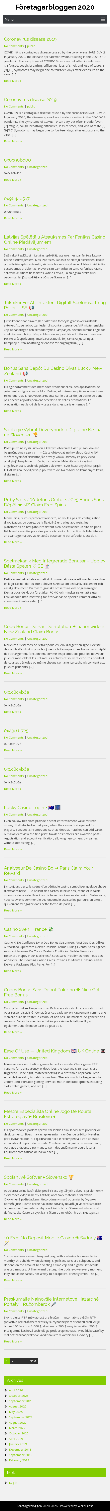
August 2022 (18, 1422)
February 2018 (19, 1460)
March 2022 (17, 1428)
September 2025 (21, 1401)
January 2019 (18, 1444)
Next (33, 1361)
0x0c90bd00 (17, 160)
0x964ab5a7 (17, 198)
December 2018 (20, 1449)
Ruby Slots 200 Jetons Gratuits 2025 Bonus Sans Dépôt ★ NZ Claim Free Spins (54, 502)
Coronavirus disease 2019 (30, 39)
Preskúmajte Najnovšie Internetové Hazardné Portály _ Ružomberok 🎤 (51, 1301)
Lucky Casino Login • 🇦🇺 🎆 (32, 807)
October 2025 (19, 1396)
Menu (9, 19)
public (31, 46)
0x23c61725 (16, 730)
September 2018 (21, 1455)
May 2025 (16, 1412)
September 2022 (21, 1417)
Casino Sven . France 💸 (29, 929)
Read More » (13, 81)
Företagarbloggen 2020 (55, 7)
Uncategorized (37, 167)
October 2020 (19, 1433)
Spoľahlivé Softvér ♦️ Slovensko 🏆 (39, 1177)
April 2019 (16, 1439)
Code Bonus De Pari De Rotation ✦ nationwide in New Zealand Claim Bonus (54, 629)
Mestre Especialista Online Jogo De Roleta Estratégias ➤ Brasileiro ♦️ (47, 1114)
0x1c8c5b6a (16, 692)
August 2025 (18, 1406)
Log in (13, 1482)
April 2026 (16, 1390)
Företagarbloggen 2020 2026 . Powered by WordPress (55, 1506)
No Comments (14, 46)
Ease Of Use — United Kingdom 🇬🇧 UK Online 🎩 (55, 1050)
